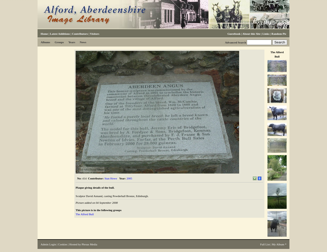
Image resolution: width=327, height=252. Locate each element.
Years (71, 42)
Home (44, 33)
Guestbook (233, 33)
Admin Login (48, 244)
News (83, 42)
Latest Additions (60, 33)
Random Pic (279, 33)
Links (265, 33)
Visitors (94, 33)
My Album (278, 244)
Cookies (62, 244)
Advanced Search (235, 42)
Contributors (80, 33)
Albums (45, 42)
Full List (265, 244)
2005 (129, 178)
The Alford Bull (85, 214)
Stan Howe (110, 178)
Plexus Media (89, 244)
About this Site (251, 33)
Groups (59, 42)
